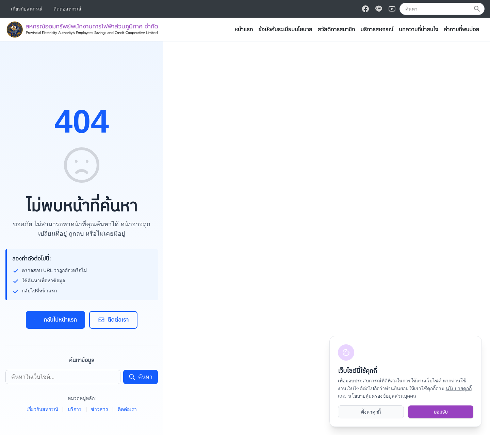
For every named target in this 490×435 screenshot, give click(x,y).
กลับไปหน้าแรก (55, 319)
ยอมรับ (440, 412)
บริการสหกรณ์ (376, 29)
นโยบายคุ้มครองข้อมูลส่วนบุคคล (382, 396)
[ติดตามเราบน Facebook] (365, 9)
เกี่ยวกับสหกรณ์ (27, 9)
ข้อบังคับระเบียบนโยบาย (285, 29)
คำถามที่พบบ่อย (461, 29)
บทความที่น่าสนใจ (418, 29)
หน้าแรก (243, 29)
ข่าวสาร (99, 409)
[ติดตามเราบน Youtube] (392, 9)
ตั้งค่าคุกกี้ (371, 412)
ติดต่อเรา (113, 319)
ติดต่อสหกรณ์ (67, 9)
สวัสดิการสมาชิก (336, 29)
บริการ (75, 409)
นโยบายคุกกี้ (459, 388)
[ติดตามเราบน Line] (379, 9)
